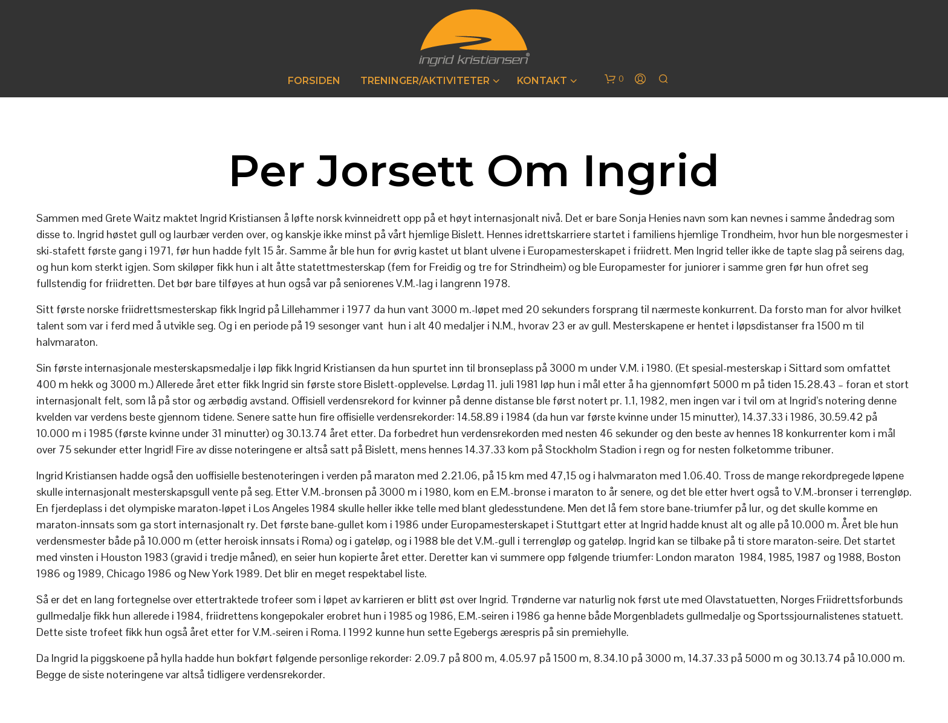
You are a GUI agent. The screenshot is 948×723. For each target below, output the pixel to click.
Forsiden (314, 80)
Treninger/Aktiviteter (425, 80)
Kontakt (542, 80)
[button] (614, 79)
